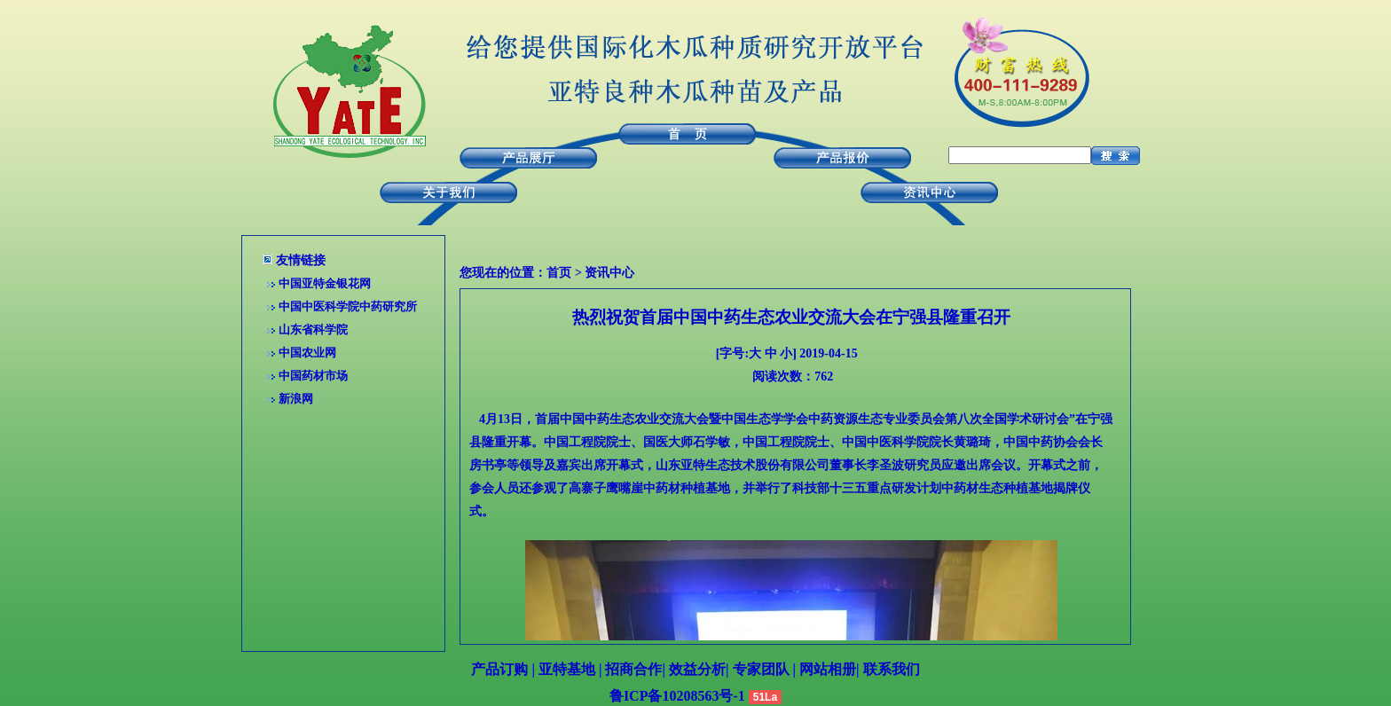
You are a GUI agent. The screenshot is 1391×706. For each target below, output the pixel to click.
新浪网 (296, 398)
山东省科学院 (313, 329)
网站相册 (827, 669)
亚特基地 (566, 669)
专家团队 (761, 669)
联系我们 (891, 669)
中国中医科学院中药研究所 (348, 306)
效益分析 (697, 669)
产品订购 (499, 669)
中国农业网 (307, 352)
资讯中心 (609, 272)
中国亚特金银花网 (325, 283)
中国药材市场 (313, 375)
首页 (558, 272)
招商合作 (633, 669)
